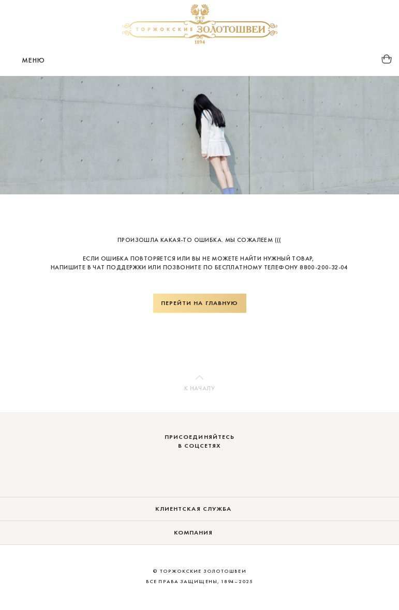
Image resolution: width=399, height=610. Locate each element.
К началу (199, 388)
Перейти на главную (200, 303)
